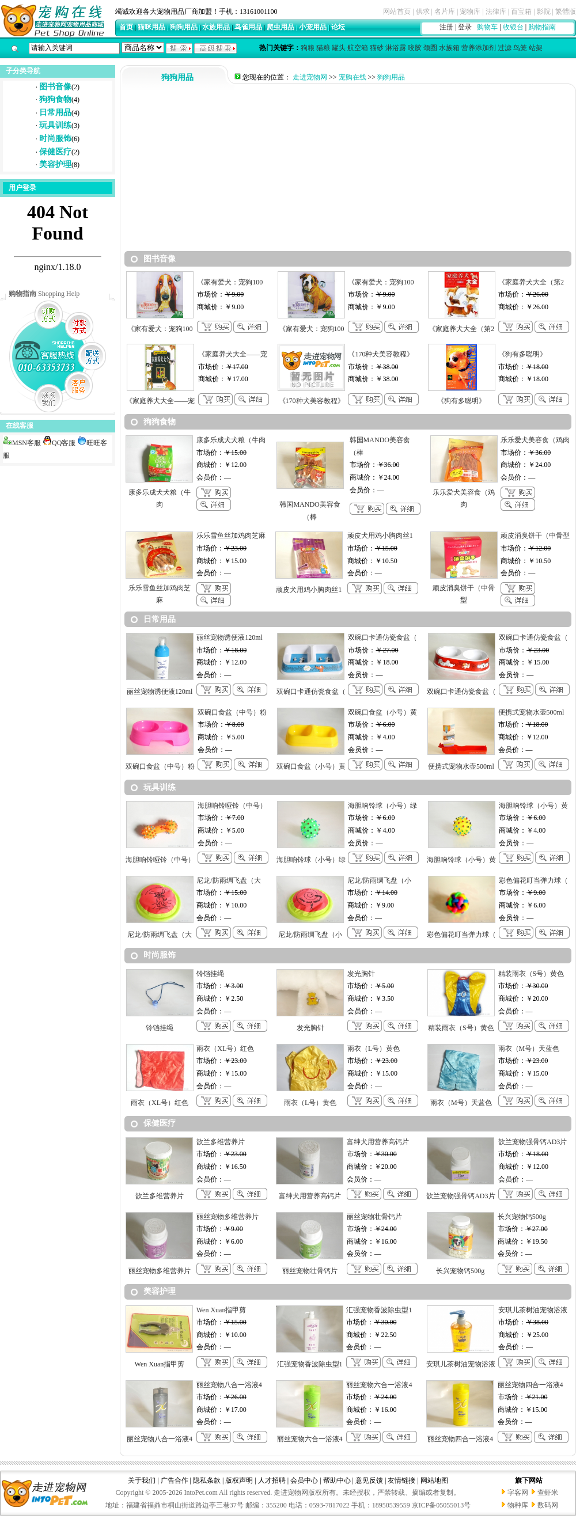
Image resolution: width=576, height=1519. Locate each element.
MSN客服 (22, 443)
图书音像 (55, 86)
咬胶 (415, 48)
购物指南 (542, 27)
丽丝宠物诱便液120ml (229, 637)
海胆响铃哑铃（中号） (232, 806)
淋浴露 (395, 48)
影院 (544, 11)
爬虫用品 (280, 27)
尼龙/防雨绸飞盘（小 (379, 880)
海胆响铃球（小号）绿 (382, 806)
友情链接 (401, 1480)
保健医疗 (55, 151)
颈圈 (430, 48)
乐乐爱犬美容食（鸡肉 (535, 440)
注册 (446, 27)
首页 (126, 27)
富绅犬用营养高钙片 (378, 1142)
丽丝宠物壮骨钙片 (374, 1217)
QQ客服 (59, 443)
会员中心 (304, 1480)
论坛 (338, 27)
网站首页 (397, 11)
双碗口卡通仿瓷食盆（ (382, 637)
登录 (465, 27)
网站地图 (434, 1480)
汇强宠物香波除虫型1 (379, 1310)
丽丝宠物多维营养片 (227, 1217)
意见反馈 (369, 1480)
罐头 (339, 48)
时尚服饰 (55, 138)
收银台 (513, 27)
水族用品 (216, 27)
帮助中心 (337, 1480)
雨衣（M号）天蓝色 (529, 1049)
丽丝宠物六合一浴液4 (379, 1385)
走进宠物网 (310, 77)
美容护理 (55, 164)
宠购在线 (352, 77)
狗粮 (307, 48)
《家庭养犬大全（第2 (531, 282)
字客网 (517, 1492)
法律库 (496, 11)
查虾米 (547, 1492)
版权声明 (239, 1480)
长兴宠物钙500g (522, 1217)
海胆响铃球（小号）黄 (533, 806)
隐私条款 (207, 1480)
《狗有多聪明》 (522, 354)
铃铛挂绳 (210, 974)
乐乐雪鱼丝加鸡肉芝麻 (231, 535)
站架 (536, 48)
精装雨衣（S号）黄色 (531, 974)
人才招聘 (272, 1480)
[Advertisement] (348, 170)
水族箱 (449, 48)
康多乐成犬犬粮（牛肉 (231, 440)
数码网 (547, 1505)
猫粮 (323, 48)
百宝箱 (521, 11)
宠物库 (470, 11)
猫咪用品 (151, 27)
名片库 (444, 11)
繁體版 (565, 11)
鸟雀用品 (248, 27)
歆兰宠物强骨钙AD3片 (532, 1142)
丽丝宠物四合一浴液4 (530, 1385)
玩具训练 (55, 125)
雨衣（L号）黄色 (373, 1049)
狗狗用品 (184, 27)
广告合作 (174, 1480)
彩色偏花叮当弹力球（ (533, 880)
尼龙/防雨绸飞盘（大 (228, 880)
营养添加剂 (478, 48)
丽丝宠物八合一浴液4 (229, 1385)
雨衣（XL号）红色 (225, 1049)
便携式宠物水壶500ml (531, 712)
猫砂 (377, 48)
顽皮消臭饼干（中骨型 (535, 535)
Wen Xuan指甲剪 (221, 1310)
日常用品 (55, 112)
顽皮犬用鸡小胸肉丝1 (380, 535)
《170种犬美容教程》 (381, 354)
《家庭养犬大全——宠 (232, 354)
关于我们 (142, 1480)
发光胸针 (361, 974)
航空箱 (357, 48)
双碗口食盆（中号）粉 (232, 712)
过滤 (504, 48)
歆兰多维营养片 (220, 1142)
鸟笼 (520, 48)
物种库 (517, 1505)
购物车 (487, 27)
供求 (423, 11)
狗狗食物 (55, 99)
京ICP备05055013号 (441, 1505)
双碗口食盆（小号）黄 (382, 712)
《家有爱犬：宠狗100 (230, 282)
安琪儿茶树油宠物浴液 (532, 1310)
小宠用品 (313, 27)
